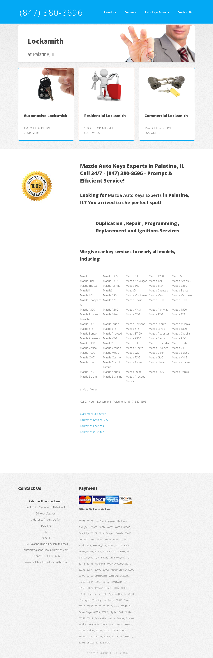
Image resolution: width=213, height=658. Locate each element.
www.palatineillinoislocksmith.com (46, 562)
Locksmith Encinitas (92, 426)
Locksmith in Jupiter (92, 432)
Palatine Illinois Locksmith (45, 544)
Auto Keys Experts (157, 12)
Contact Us (184, 12)
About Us (110, 12)
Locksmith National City (94, 420)
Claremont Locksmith (93, 413)
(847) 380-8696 (51, 12)
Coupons (130, 12)
